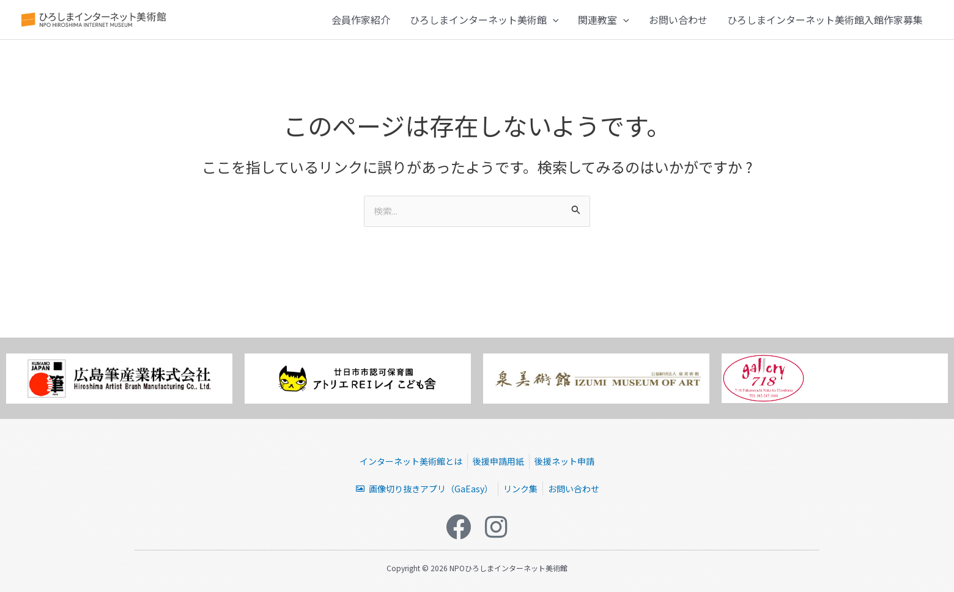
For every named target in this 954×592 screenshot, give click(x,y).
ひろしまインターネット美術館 (484, 22)
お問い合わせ (678, 22)
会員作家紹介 (360, 22)
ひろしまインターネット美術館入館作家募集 (825, 22)
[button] (553, 22)
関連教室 (603, 22)
